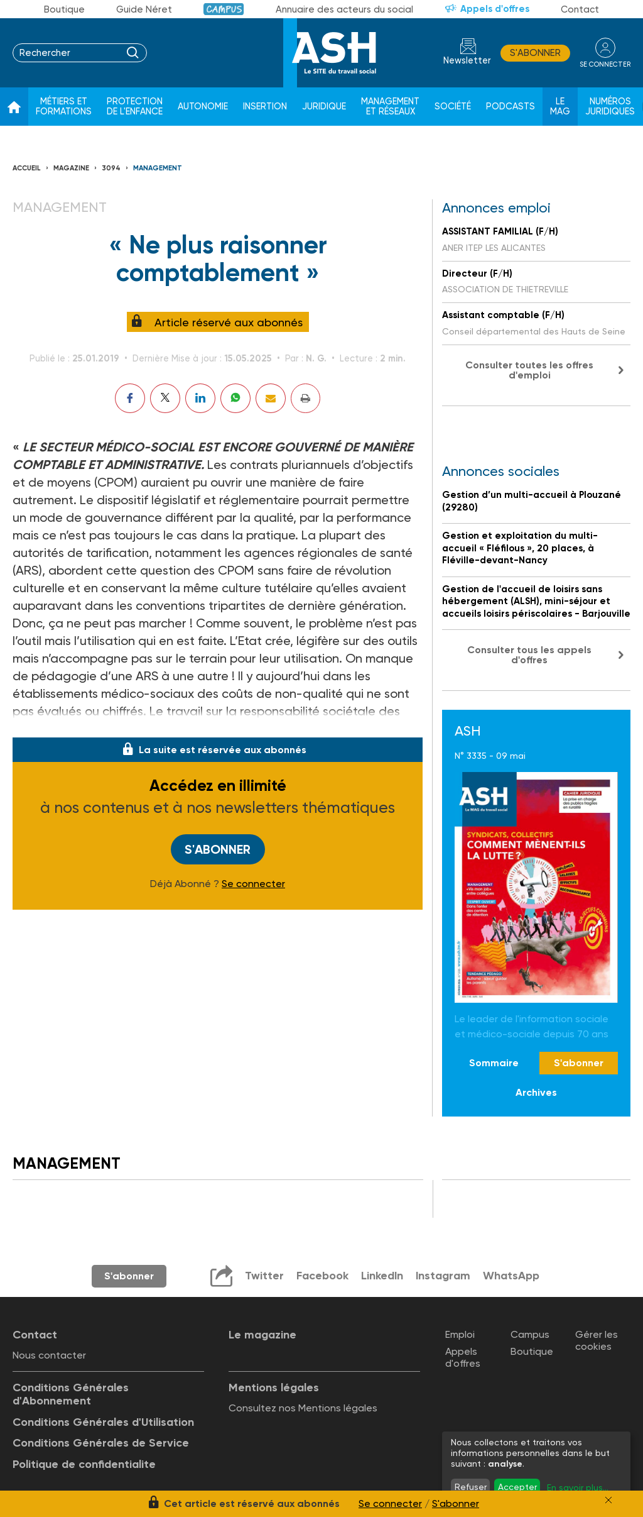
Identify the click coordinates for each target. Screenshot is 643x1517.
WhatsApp (512, 1276)
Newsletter (467, 60)
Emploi (460, 1334)
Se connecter (253, 884)
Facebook (322, 1276)
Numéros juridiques (610, 106)
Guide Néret (144, 9)
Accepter (517, 1487)
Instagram (443, 1276)
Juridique (324, 106)
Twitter (263, 1276)
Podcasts (510, 106)
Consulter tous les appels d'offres (529, 655)
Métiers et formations (64, 106)
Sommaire (494, 1063)
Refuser (471, 1487)
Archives (536, 1092)
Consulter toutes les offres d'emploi (529, 370)
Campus (223, 9)
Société (453, 106)
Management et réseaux (390, 106)
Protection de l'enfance (135, 106)
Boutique (64, 9)
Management (157, 168)
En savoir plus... (577, 1487)
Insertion (265, 106)
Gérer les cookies (596, 1340)
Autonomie (203, 106)
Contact (580, 9)
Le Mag (560, 106)
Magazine (71, 168)
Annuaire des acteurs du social (344, 9)
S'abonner (535, 52)
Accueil (27, 168)
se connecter (605, 64)
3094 (111, 168)
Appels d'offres (494, 8)
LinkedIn (381, 1276)
